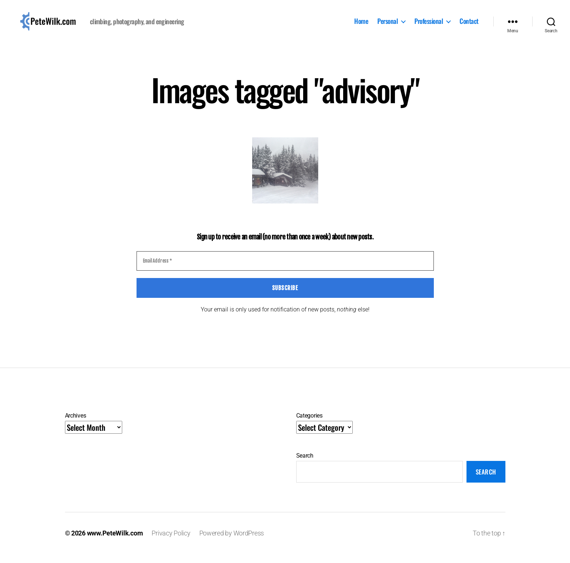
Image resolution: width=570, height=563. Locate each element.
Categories (309, 424)
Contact (469, 26)
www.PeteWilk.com (115, 542)
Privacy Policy (171, 542)
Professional (428, 26)
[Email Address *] (285, 270)
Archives (75, 424)
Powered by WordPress (231, 542)
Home (361, 26)
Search (304, 464)
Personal (387, 26)
